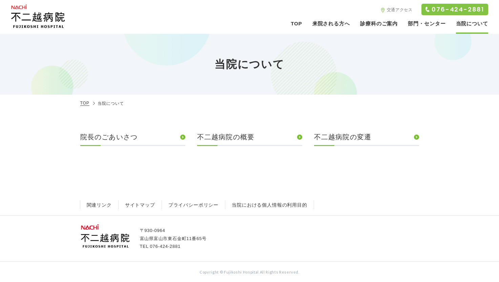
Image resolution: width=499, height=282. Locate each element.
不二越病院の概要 (226, 137)
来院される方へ (331, 23)
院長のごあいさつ (109, 137)
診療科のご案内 (379, 23)
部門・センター (426, 23)
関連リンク (99, 205)
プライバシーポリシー (193, 205)
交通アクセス (400, 9)
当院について (472, 23)
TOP (296, 23)
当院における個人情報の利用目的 (269, 205)
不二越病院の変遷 (343, 137)
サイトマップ (140, 205)
